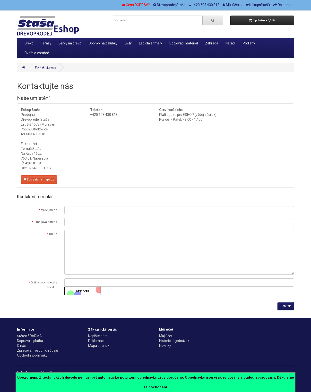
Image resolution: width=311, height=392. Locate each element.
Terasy (46, 43)
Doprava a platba (30, 341)
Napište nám (98, 336)
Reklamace (96, 341)
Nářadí (230, 43)
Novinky (165, 346)
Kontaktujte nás (45, 67)
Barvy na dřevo (70, 43)
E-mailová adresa (45, 222)
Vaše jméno (49, 210)
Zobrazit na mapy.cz (39, 179)
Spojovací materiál (183, 43)
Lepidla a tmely (150, 43)
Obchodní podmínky (32, 355)
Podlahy (249, 43)
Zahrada (211, 43)
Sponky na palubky (103, 43)
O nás (21, 346)
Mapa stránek (98, 346)
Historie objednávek (174, 341)
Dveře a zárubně (37, 53)
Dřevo (29, 43)
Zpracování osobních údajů (37, 350)
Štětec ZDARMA (29, 336)
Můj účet (165, 336)
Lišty (128, 43)
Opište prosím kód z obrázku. (44, 285)
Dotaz (53, 234)
